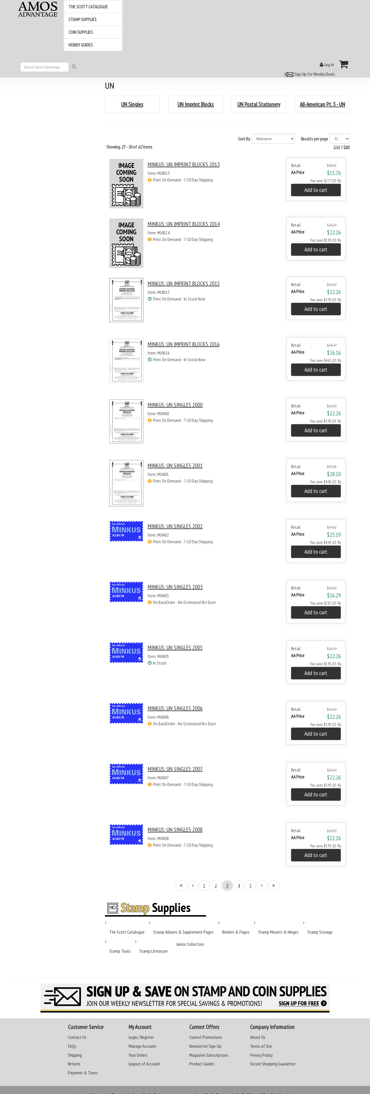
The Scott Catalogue (127, 932)
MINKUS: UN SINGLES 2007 (175, 769)
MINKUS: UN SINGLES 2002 (175, 526)
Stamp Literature (153, 951)
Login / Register (141, 1037)
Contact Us (77, 1037)
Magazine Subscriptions (208, 1055)
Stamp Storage (319, 932)
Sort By (244, 139)
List (347, 147)
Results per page (314, 139)
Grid (337, 147)
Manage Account (142, 1046)
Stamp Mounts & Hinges (278, 932)
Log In (327, 64)
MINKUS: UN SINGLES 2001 (175, 465)
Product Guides (201, 1064)
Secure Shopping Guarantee (272, 1064)
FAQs (72, 1046)
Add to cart (315, 190)
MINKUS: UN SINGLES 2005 (175, 647)
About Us (257, 1037)
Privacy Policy (261, 1055)
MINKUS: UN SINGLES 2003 (175, 587)
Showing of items (129, 147)
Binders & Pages (235, 932)
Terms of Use (261, 1046)
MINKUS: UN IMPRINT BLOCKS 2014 (184, 224)
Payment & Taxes (83, 1073)
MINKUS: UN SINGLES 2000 (175, 405)
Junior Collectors (190, 944)
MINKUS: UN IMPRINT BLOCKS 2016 (184, 344)
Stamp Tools (120, 951)
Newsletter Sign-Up (205, 1046)
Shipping (75, 1055)
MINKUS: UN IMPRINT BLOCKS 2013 (184, 164)
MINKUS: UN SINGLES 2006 (175, 708)
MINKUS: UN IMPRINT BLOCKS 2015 (184, 283)
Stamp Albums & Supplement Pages (183, 932)
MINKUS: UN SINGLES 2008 (175, 829)
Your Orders (138, 1055)
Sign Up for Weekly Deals (308, 74)
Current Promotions (205, 1037)
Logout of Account (144, 1064)
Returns (74, 1064)
